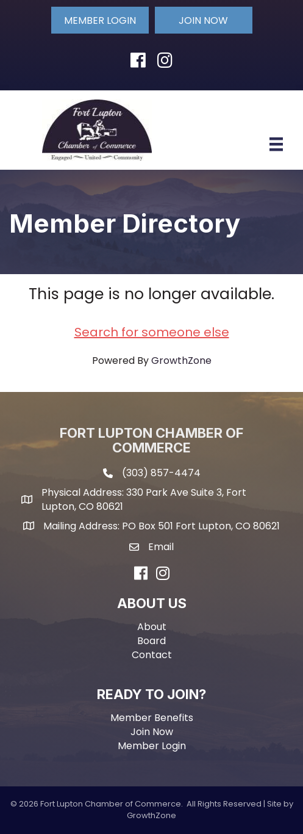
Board (151, 641)
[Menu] (276, 144)
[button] (100, 20)
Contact (152, 655)
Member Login (152, 746)
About (151, 627)
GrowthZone (181, 361)
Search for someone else (151, 332)
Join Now (151, 732)
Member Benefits (151, 718)
